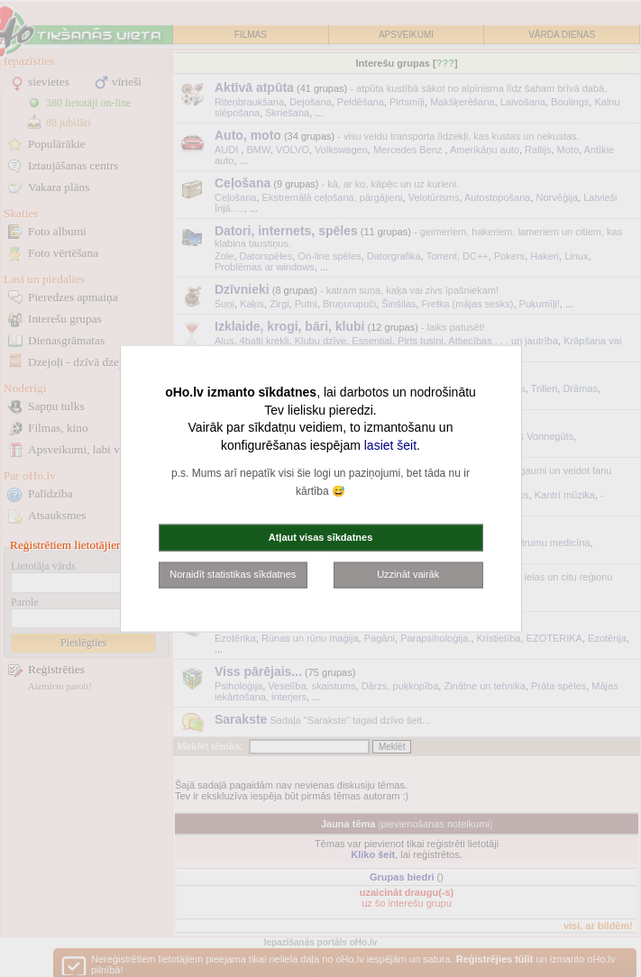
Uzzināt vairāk (408, 574)
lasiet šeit (390, 444)
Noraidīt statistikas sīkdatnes (232, 574)
